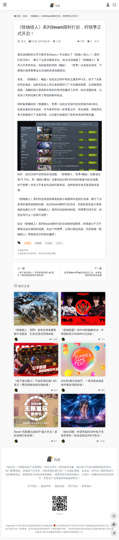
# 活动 (49, 243)
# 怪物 (38, 243)
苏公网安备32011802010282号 (70, 525)
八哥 (57, 41)
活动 (25, 60)
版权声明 (46, 486)
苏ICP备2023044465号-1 (40, 529)
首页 (18, 16)
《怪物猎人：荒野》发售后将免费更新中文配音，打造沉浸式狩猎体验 (35, 331)
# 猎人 (59, 243)
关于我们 (32, 486)
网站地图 (56, 529)
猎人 (86, 54)
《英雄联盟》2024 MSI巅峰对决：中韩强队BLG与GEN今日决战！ (82, 331)
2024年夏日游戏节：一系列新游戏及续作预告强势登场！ (82, 382)
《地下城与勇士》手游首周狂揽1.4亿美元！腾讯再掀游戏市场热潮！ (35, 382)
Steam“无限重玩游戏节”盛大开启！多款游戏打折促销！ (35, 433)
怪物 (78, 54)
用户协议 (73, 486)
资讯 (25, 16)
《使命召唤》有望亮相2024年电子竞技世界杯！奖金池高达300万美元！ (82, 433)
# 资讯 (28, 243)
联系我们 (87, 486)
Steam (53, 54)
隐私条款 (60, 486)
